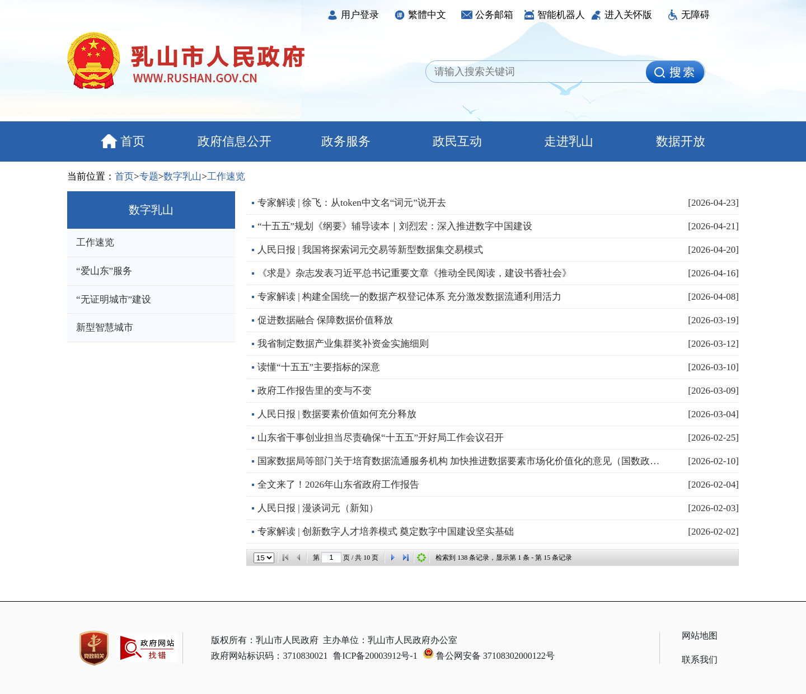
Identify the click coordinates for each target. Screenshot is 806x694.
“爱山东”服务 (104, 271)
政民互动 (457, 141)
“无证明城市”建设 (113, 299)
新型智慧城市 (104, 327)
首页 (123, 141)
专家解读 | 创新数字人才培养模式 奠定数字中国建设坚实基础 (385, 531)
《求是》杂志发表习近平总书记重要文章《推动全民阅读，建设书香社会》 (414, 273)
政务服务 (346, 141)
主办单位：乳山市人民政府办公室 (390, 640)
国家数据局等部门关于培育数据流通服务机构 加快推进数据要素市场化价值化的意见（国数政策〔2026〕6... (461, 461)
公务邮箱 (487, 15)
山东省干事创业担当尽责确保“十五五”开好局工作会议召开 (380, 437)
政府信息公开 (234, 141)
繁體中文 (420, 15)
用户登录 (353, 15)
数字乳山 (182, 176)
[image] (675, 72)
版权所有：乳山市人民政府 (264, 640)
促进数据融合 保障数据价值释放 (325, 320)
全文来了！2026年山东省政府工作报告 (338, 484)
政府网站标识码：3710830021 (269, 655)
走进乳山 (568, 141)
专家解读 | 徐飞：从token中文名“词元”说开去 (351, 202)
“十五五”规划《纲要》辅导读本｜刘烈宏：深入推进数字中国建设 (394, 226)
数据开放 (680, 141)
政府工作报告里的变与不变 (314, 390)
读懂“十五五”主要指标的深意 (318, 367)
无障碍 (688, 15)
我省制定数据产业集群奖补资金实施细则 (343, 343)
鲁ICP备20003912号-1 (375, 655)
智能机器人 (554, 15)
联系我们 (700, 659)
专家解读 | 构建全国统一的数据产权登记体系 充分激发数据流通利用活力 (409, 296)
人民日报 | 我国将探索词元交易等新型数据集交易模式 (370, 249)
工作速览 (226, 176)
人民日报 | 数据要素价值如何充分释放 (336, 414)
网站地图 (700, 635)
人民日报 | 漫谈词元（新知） (317, 508)
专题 (148, 176)
